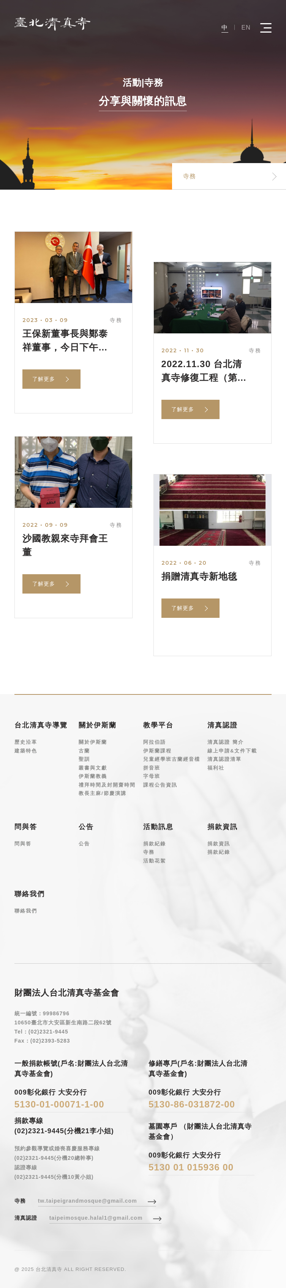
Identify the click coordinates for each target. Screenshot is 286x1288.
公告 (84, 844)
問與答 (23, 844)
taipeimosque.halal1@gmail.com (96, 1218)
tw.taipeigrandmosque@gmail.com (87, 1201)
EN (246, 27)
